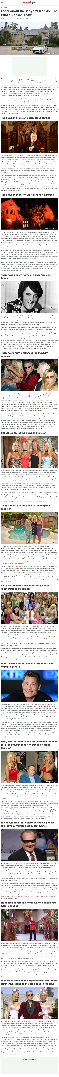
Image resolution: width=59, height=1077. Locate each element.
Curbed (17, 790)
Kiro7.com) (44, 501)
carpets (53, 637)
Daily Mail (4, 629)
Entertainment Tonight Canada (30, 896)
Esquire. (51, 713)
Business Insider (14, 962)
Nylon (16, 239)
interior (48, 1050)
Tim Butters (5, 19)
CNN (2, 804)
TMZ (13, 794)
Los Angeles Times (9, 89)
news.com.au (48, 330)
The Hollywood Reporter (19, 414)
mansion (33, 83)
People (43, 1024)
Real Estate (4, 7)
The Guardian (24, 555)
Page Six (12, 477)
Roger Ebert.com (30, 402)
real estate (4, 172)
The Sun (11, 1032)
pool (10, 569)
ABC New (15, 569)
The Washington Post (35, 334)
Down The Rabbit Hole (45, 704)
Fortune (26, 948)
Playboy (51, 866)
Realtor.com (13, 320)
